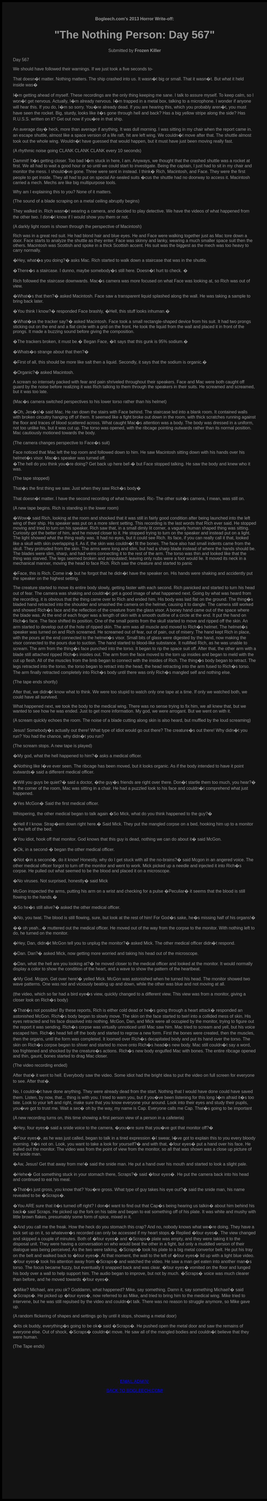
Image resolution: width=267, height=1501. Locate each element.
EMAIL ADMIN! (134, 1381)
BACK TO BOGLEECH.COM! (134, 1390)
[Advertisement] (134, 1435)
